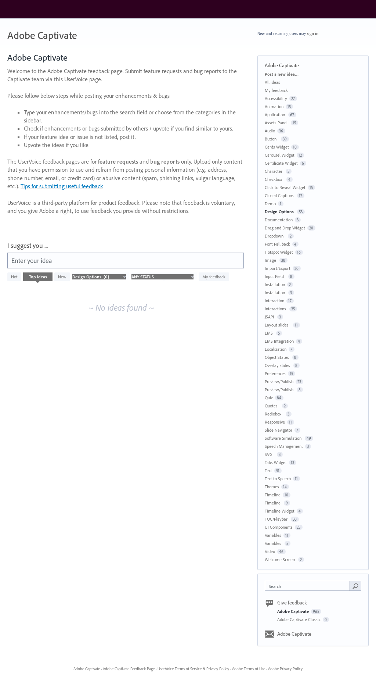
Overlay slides (278, 365)
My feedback (213, 276)
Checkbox (274, 179)
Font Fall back (277, 244)
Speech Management (284, 446)
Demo (270, 203)
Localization (275, 349)
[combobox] (309, 586)
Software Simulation (284, 438)
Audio (270, 130)
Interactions (276, 308)
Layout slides (278, 325)
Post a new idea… (282, 74)
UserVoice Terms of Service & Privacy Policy (193, 668)
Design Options (280, 211)
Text (268, 470)
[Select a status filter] (162, 276)
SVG (270, 454)
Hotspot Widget (279, 252)
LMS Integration (279, 341)
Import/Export (277, 268)
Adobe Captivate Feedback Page (129, 668)
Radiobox (274, 414)
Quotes (272, 405)
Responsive (275, 422)
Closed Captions (280, 195)
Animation (274, 106)
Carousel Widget (279, 155)
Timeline (273, 494)
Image (271, 260)
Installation (275, 284)
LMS (269, 333)
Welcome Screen (280, 559)
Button (272, 139)
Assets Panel (277, 122)
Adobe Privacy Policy (285, 668)
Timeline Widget (279, 511)
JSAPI (270, 317)
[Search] (355, 586)
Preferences (275, 373)
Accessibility (276, 98)
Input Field (275, 276)
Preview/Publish (279, 381)
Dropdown (275, 236)
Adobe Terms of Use (248, 668)
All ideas (272, 82)
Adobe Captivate (293, 611)
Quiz (269, 397)
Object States (277, 357)
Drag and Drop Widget (285, 228)
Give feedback (292, 602)
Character (274, 171)
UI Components (279, 527)
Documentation (279, 219)
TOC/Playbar (277, 519)
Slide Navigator (278, 430)
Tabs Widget (276, 462)
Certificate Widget (281, 163)
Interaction (274, 300)
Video (270, 551)
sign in (312, 33)
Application (275, 114)
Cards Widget (277, 147)
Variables (273, 535)
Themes (272, 486)
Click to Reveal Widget (285, 187)
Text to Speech (278, 478)
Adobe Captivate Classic (299, 619)
